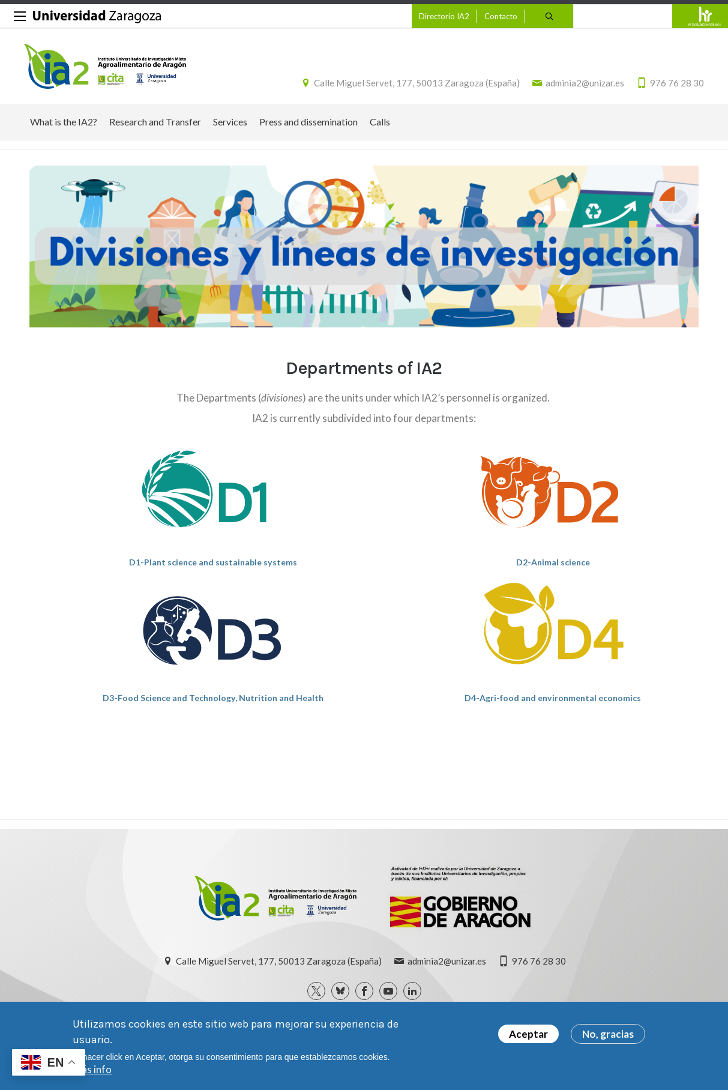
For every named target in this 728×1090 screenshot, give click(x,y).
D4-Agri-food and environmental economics (553, 698)
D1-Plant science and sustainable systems (213, 562)
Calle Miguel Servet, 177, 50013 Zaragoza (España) (417, 82)
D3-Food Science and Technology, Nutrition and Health (213, 698)
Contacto (500, 16)
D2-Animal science (553, 562)
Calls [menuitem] (380, 121)
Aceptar (528, 1034)
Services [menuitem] (230, 121)
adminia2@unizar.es (585, 82)
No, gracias (608, 1034)
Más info (92, 1069)
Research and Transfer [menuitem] (155, 121)
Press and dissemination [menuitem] (308, 121)
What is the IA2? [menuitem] (63, 121)
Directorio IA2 (444, 16)
